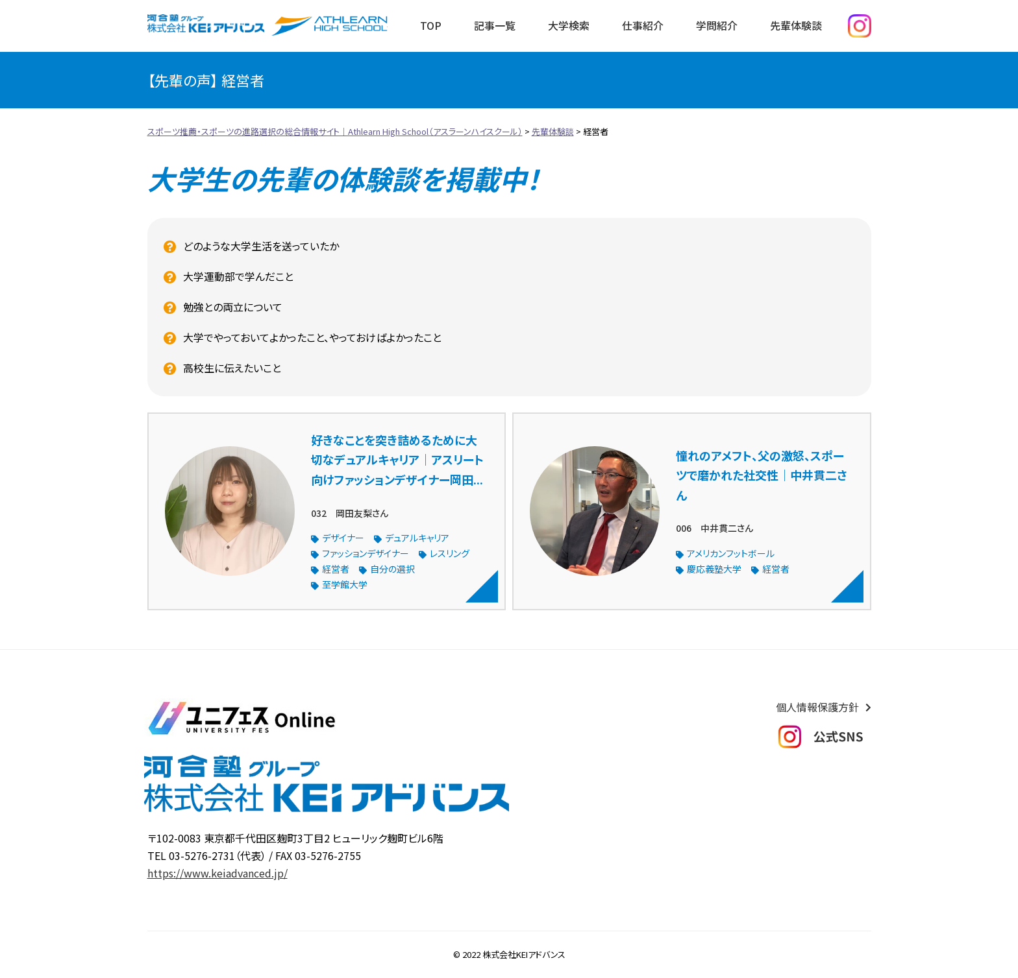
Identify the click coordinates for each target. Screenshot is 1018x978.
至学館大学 (344, 584)
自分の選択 (392, 568)
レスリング (449, 553)
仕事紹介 (643, 25)
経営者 (335, 568)
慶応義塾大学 (714, 568)
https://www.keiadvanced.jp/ (217, 873)
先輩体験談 (796, 25)
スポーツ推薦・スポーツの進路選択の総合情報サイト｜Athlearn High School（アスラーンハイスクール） (329, 26)
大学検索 (569, 25)
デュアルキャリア (417, 537)
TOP (430, 25)
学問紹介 (717, 25)
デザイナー (343, 537)
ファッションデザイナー (365, 553)
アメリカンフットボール (731, 553)
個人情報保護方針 (817, 707)
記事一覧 (494, 25)
